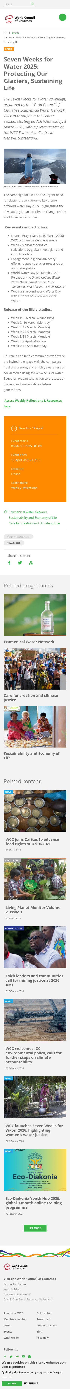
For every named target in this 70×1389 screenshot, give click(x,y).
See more (35, 1228)
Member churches (15, 1319)
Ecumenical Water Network (28, 512)
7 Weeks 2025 (13, 543)
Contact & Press (47, 1325)
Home (5, 32)
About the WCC (13, 1313)
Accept (11, 1383)
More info (7, 1377)
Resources (43, 1319)
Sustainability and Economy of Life (33, 518)
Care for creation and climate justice (34, 523)
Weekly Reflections (24, 488)
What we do (11, 1337)
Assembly (43, 1337)
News (7, 1325)
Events (15, 32)
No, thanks (31, 1383)
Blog (39, 1331)
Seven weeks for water (18, 536)
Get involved (44, 1313)
